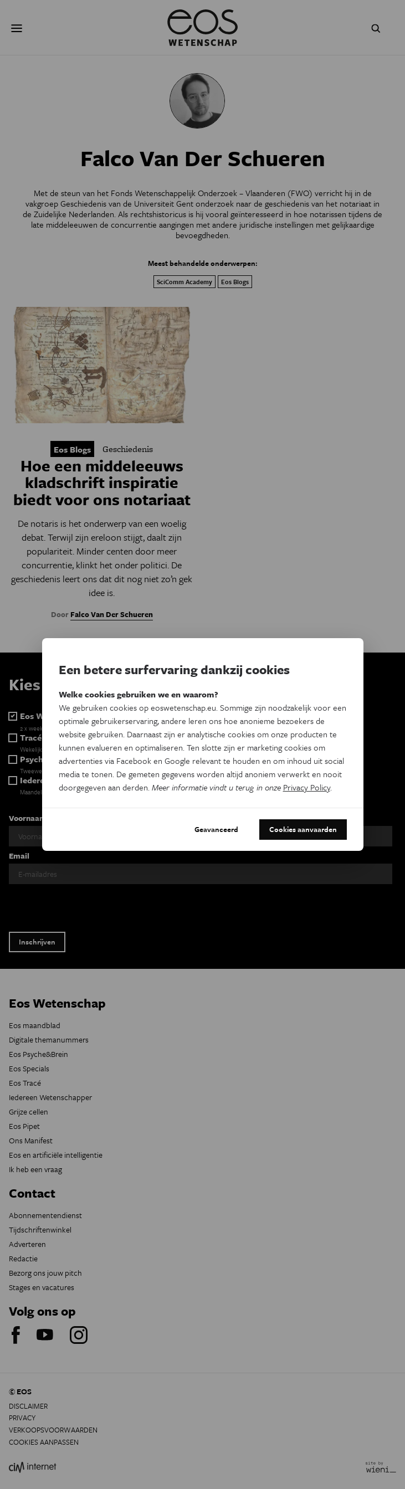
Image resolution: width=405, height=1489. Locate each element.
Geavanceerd (216, 829)
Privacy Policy (306, 787)
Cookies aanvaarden (303, 829)
